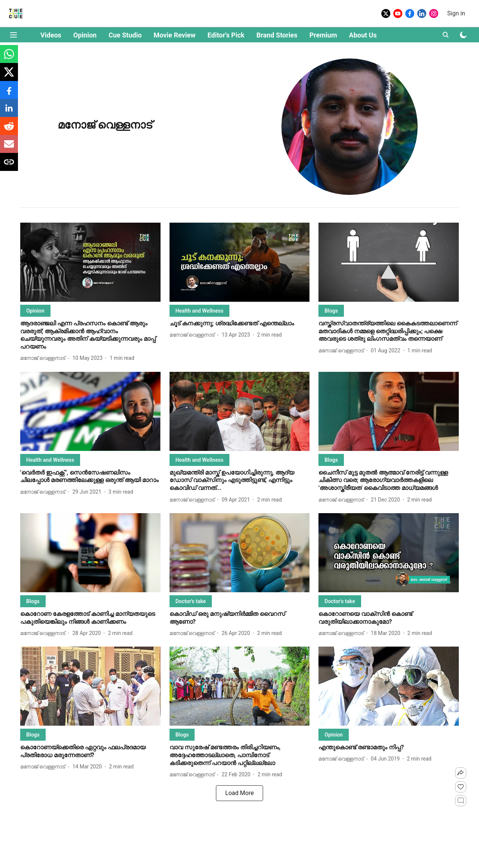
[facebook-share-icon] (9, 93)
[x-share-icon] (9, 75)
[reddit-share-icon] (9, 129)
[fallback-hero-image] (90, 262)
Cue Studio (125, 35)
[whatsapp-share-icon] (9, 57)
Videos (50, 35)
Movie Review (175, 35)
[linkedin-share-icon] (9, 111)
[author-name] (44, 358)
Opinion (85, 35)
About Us (363, 35)
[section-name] (35, 310)
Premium (323, 35)
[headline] (90, 335)
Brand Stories (277, 35)
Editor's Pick (225, 35)
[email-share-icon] (9, 147)
